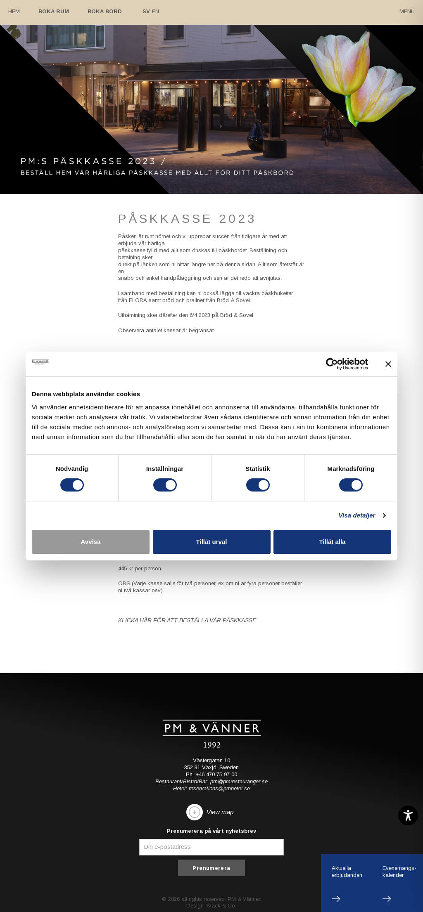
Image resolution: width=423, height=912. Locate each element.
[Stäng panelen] (388, 364)
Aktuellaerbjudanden (347, 871)
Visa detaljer (356, 515)
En (155, 11)
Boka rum (53, 11)
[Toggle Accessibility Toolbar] (408, 815)
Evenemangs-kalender (399, 871)
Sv (146, 11)
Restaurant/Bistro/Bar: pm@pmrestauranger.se (211, 781)
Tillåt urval (211, 541)
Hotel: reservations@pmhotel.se (211, 788)
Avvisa (91, 541)
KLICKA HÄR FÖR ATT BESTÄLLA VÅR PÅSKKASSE (186, 620)
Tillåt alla (332, 541)
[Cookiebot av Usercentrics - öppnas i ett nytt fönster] (332, 364)
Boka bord (105, 11)
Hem (14, 11)
